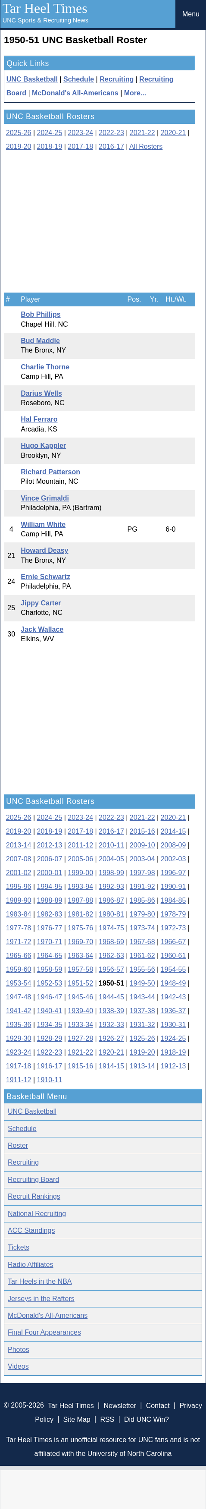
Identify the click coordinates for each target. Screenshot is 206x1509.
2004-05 (111, 859)
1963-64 (80, 955)
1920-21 (111, 1052)
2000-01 (49, 872)
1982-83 (49, 914)
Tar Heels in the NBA (40, 1281)
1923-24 (18, 1052)
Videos (18, 1366)
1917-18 (18, 1066)
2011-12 (80, 845)
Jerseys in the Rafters (41, 1298)
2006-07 (49, 859)
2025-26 (18, 132)
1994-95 (49, 886)
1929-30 (18, 1038)
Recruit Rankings (34, 1196)
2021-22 (142, 132)
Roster (18, 1145)
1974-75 (111, 928)
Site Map (77, 1419)
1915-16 (80, 1066)
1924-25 (173, 1038)
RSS (107, 1419)
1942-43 (173, 997)
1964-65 (49, 955)
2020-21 (173, 132)
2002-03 (173, 859)
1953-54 (18, 983)
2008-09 (173, 845)
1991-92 (142, 886)
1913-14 (142, 1066)
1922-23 (49, 1052)
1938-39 (111, 1010)
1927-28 (80, 1038)
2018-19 (49, 146)
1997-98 (142, 872)
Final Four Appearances (44, 1332)
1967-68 (142, 941)
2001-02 (18, 872)
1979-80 (142, 914)
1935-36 (18, 1024)
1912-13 (173, 1066)
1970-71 (49, 941)
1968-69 (111, 941)
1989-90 (18, 900)
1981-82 (80, 914)
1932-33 (111, 1024)
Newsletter (119, 1405)
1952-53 (49, 983)
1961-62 (142, 955)
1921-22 (80, 1052)
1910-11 (49, 1080)
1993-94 (80, 886)
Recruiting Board (33, 1179)
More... (135, 93)
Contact (158, 1405)
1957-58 (80, 969)
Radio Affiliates (30, 1264)
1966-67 (173, 941)
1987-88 (80, 900)
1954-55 (173, 969)
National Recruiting (37, 1213)
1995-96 (18, 886)
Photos (18, 1349)
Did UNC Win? (146, 1419)
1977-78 (18, 928)
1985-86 (142, 900)
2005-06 (80, 859)
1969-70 (80, 941)
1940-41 (49, 1010)
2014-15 (173, 831)
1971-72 (18, 941)
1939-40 (80, 1010)
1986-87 (111, 900)
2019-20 (18, 146)
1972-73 (173, 928)
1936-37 (173, 1010)
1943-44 (142, 997)
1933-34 (80, 1024)
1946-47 (49, 997)
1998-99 (111, 872)
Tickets (18, 1247)
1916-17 (49, 1066)
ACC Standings (31, 1230)
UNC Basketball (32, 79)
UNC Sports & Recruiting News (45, 20)
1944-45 (111, 997)
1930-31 (173, 1024)
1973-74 (142, 928)
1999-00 (80, 872)
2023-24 (80, 132)
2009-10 (142, 845)
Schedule (78, 79)
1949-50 (142, 983)
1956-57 (111, 969)
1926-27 (111, 1038)
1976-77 (49, 928)
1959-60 (18, 969)
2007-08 (18, 859)
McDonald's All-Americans (75, 93)
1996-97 (173, 872)
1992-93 (111, 886)
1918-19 (173, 1052)
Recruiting (117, 79)
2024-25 (49, 132)
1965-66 (18, 955)
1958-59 (49, 969)
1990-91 (173, 886)
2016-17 (111, 146)
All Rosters (145, 146)
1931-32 (142, 1024)
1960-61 (173, 955)
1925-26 (142, 1038)
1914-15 (111, 1066)
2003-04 (142, 859)
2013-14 (18, 845)
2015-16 (142, 831)
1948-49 (173, 983)
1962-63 (111, 955)
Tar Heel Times (45, 8)
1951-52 (80, 983)
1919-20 (142, 1052)
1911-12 (18, 1080)
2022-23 (111, 132)
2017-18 (80, 146)
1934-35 (49, 1024)
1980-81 (111, 914)
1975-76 (80, 928)
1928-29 (49, 1038)
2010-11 (111, 845)
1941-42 (18, 1010)
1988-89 (49, 900)
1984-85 (173, 900)
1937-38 (142, 1010)
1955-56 (142, 969)
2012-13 (49, 845)
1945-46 (80, 997)
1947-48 (18, 997)
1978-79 (173, 914)
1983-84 (18, 914)
